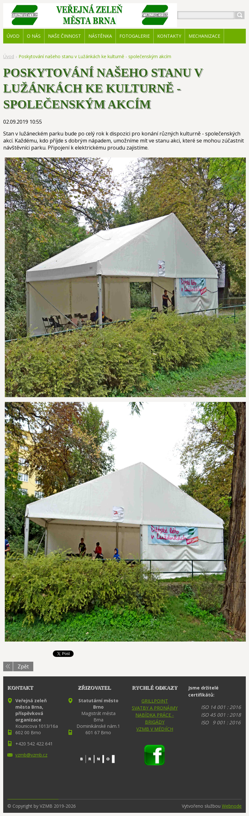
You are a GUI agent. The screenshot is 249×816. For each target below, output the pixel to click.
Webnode (232, 806)
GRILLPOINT (154, 701)
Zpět (23, 666)
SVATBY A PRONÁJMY (155, 708)
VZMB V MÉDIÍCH (154, 729)
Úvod (8, 56)
